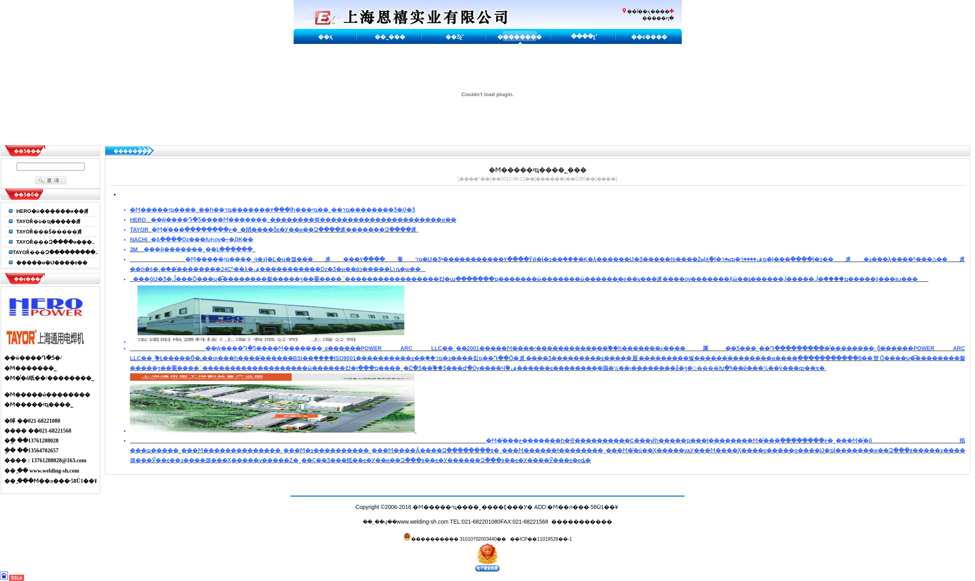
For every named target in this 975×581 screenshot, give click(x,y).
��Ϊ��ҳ (638, 11)
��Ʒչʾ (455, 37)
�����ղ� (658, 18)
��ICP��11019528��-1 (541, 539)
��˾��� (390, 37)
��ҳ (325, 37)
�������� (519, 37)
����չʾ (584, 36)
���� (606, 179)
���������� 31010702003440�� (454, 539)
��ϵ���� (649, 37)
